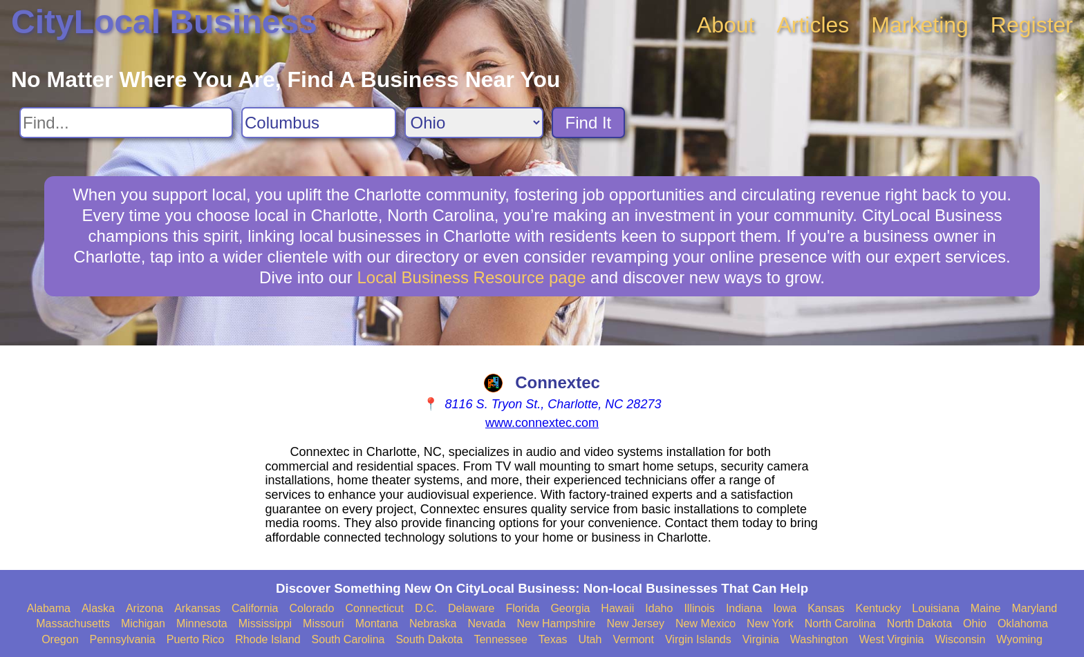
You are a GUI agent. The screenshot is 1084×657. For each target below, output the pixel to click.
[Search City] (318, 122)
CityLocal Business (164, 21)
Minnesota (201, 623)
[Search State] (473, 122)
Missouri (323, 623)
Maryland (1034, 608)
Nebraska (432, 623)
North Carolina (840, 623)
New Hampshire (556, 623)
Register (1032, 24)
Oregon (59, 639)
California (255, 608)
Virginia (760, 639)
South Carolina (348, 639)
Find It (589, 122)
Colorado (311, 608)
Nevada (486, 623)
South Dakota (428, 639)
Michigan (143, 623)
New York (770, 623)
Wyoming (1019, 639)
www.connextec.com (542, 423)
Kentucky (878, 608)
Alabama (49, 608)
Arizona (144, 608)
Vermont (633, 639)
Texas (553, 639)
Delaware (471, 608)
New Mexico (705, 623)
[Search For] (126, 122)
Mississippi (265, 623)
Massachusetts (73, 623)
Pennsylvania (123, 639)
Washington (819, 639)
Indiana (744, 608)
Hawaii (617, 608)
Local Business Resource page (471, 277)
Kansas (825, 608)
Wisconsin (960, 639)
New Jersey (635, 623)
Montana (376, 623)
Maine (986, 608)
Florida (523, 608)
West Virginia (891, 639)
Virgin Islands (698, 639)
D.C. (426, 608)
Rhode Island (267, 639)
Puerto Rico (196, 639)
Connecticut (374, 608)
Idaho (659, 608)
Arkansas (197, 608)
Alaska (98, 608)
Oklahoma (1023, 623)
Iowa (784, 608)
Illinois (699, 608)
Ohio (975, 623)
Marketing (920, 24)
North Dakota (919, 623)
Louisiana (936, 608)
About (726, 24)
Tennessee (500, 639)
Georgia (570, 608)
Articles (812, 24)
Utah (590, 639)
